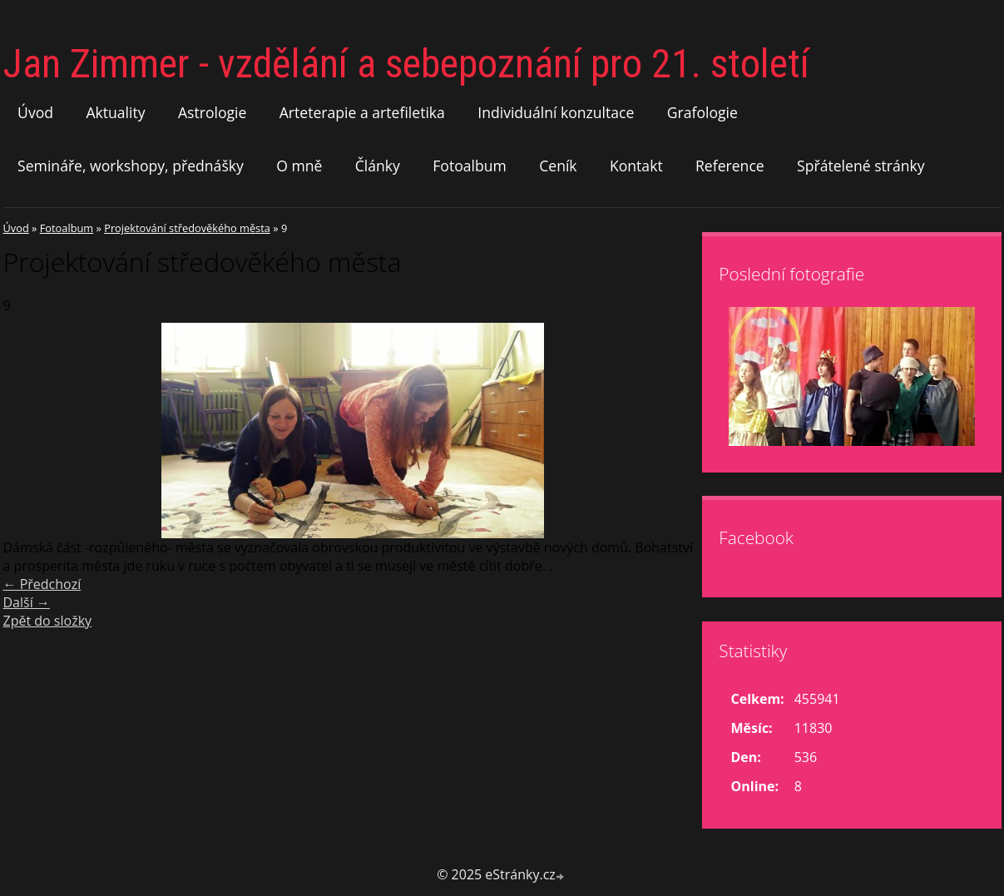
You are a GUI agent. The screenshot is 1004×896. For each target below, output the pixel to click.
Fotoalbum (470, 166)
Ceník (557, 166)
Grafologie (702, 112)
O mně (299, 166)
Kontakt (636, 166)
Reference (729, 166)
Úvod (35, 112)
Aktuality (115, 112)
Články (377, 166)
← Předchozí (42, 584)
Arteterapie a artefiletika (362, 112)
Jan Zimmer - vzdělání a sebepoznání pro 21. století (406, 63)
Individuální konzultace (555, 112)
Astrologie (212, 112)
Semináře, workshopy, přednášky (130, 166)
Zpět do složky (47, 620)
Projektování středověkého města (187, 227)
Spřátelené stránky (861, 166)
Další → (26, 602)
